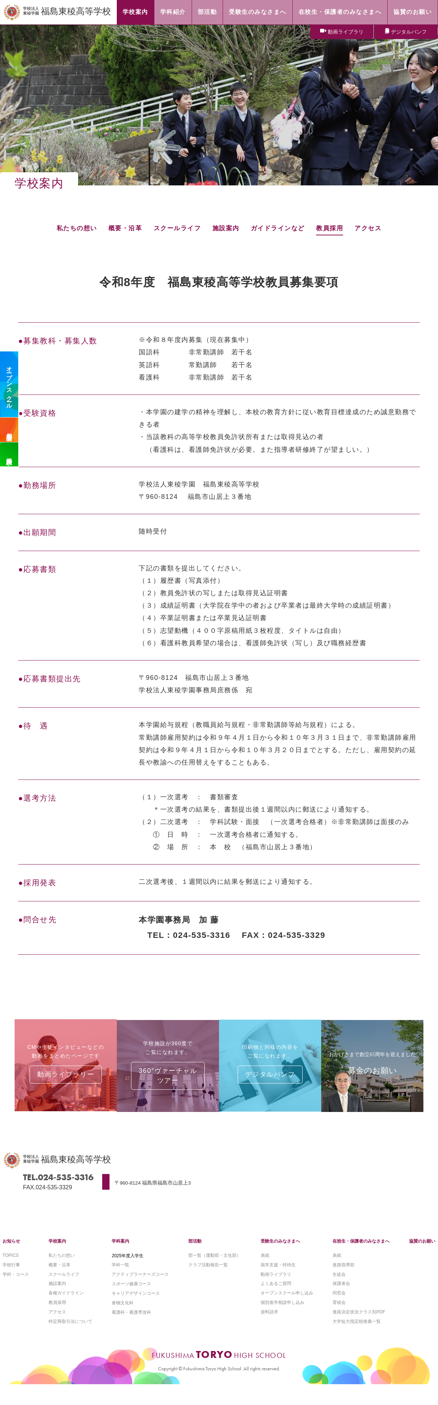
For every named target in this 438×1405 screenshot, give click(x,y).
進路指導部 (343, 1271)
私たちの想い (71, 228)
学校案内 (57, 1247)
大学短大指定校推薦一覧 (357, 1329)
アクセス (374, 228)
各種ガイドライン (66, 1300)
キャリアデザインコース (136, 1300)
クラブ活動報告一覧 (208, 1271)
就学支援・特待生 (278, 1271)
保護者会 (341, 1290)
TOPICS (11, 1261)
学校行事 (11, 1271)
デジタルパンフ (409, 32)
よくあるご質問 (276, 1290)
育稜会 (339, 1310)
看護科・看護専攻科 (131, 1320)
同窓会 (339, 1300)
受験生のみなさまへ (280, 1247)
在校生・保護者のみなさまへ (361, 1247)
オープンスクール (9, 384)
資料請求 (9, 454)
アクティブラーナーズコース (140, 1281)
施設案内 (226, 228)
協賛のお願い (422, 1247)
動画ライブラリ (346, 32)
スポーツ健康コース (131, 1290)
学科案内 (120, 1247)
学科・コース (16, 1281)
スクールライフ (176, 228)
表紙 (265, 1261)
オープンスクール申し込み (287, 1300)
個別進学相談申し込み (282, 1310)
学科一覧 (120, 1271)
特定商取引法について (70, 1329)
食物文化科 (123, 1310)
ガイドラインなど (280, 228)
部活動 (194, 1247)
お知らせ (11, 1247)
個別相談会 (9, 429)
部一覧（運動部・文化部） (214, 1261)
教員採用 (334, 228)
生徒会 (339, 1281)
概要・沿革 (121, 228)
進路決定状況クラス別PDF (359, 1320)
